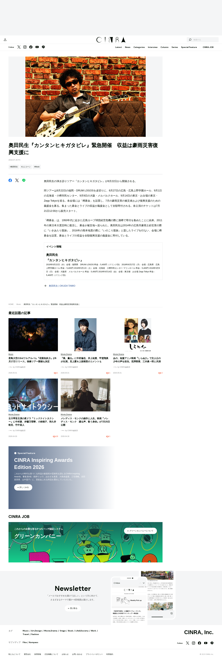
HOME (11, 307)
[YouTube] (37, 50)
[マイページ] (14, 41)
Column (164, 50)
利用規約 (109, 657)
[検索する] (180, 41)
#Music (37, 170)
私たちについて (14, 657)
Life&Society (81, 634)
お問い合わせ (77, 657)
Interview (152, 50)
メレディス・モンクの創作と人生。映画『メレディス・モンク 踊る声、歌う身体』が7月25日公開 (85, 424)
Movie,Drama (50, 634)
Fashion (35, 637)
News (127, 50)
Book (70, 634)
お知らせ (65, 657)
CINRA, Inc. (199, 635)
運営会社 (27, 657)
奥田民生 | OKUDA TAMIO (62, 288)
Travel (26, 637)
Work (93, 634)
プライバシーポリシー (94, 657)
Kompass (33, 645)
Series (175, 50)
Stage (63, 634)
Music (18, 307)
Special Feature (189, 50)
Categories (139, 50)
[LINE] (43, 50)
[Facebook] (30, 50)
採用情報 (37, 657)
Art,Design (36, 634)
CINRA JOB (208, 50)
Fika (25, 645)
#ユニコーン (26, 170)
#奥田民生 (14, 170)
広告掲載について (51, 657)
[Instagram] (24, 50)
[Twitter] (19, 50)
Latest (118, 50)
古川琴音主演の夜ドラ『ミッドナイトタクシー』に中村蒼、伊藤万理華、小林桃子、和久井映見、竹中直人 (32, 424)
